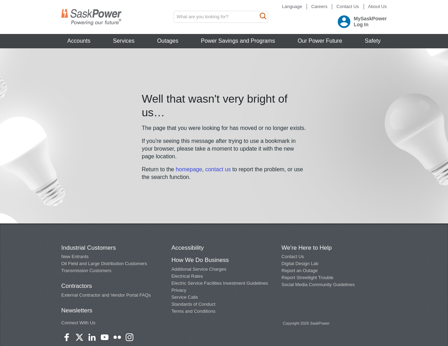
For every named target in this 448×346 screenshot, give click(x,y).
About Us (377, 6)
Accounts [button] (78, 41)
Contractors (76, 286)
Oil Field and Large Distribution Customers (104, 263)
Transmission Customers (86, 270)
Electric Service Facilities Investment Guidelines (220, 283)
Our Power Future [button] (320, 41)
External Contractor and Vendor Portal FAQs (106, 295)
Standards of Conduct (194, 304)
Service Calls (185, 297)
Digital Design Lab (299, 263)
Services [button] (123, 41)
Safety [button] (372, 41)
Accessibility (188, 247)
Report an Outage (299, 270)
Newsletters (76, 310)
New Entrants (75, 256)
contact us (218, 169)
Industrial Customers (88, 247)
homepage (189, 169)
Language (292, 6)
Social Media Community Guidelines (318, 284)
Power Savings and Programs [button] (238, 41)
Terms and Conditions (194, 311)
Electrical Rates (187, 276)
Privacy (179, 290)
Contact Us (347, 6)
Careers (319, 6)
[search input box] (221, 17)
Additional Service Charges (199, 269)
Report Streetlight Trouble (307, 277)
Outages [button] (167, 41)
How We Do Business (200, 260)
